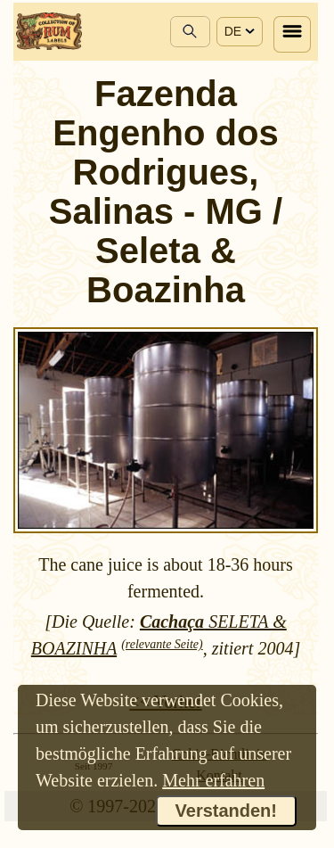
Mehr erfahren (213, 780)
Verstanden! (226, 810)
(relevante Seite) (162, 644)
